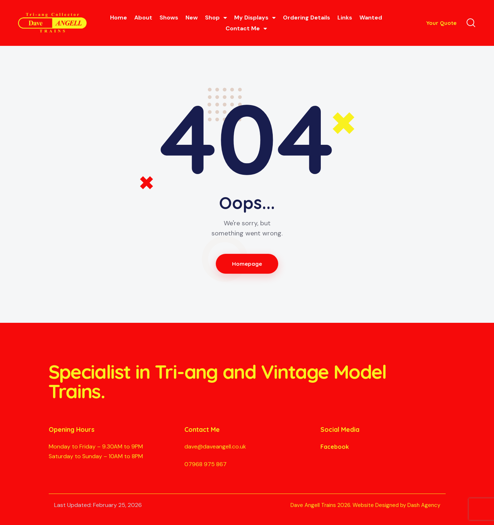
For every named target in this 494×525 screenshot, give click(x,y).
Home (118, 17)
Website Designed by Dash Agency (396, 505)
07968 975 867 (205, 464)
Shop (216, 17)
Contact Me (246, 28)
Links (344, 17)
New (191, 17)
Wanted (370, 17)
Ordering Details (306, 17)
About (143, 17)
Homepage (247, 263)
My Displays (255, 17)
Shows (168, 17)
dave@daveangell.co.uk (215, 446)
